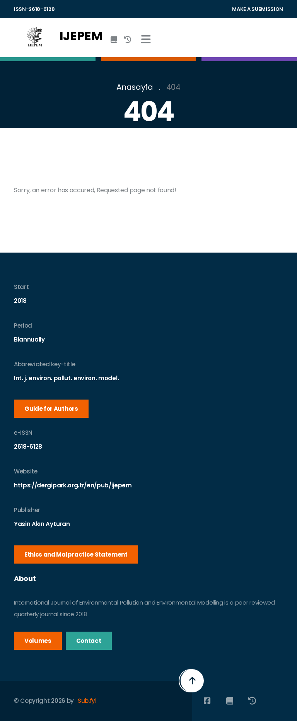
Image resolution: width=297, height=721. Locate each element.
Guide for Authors (51, 409)
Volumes (37, 641)
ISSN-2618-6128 (34, 9)
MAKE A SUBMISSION (257, 9)
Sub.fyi (87, 701)
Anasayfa (134, 87)
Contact (88, 641)
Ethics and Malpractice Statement (76, 554)
